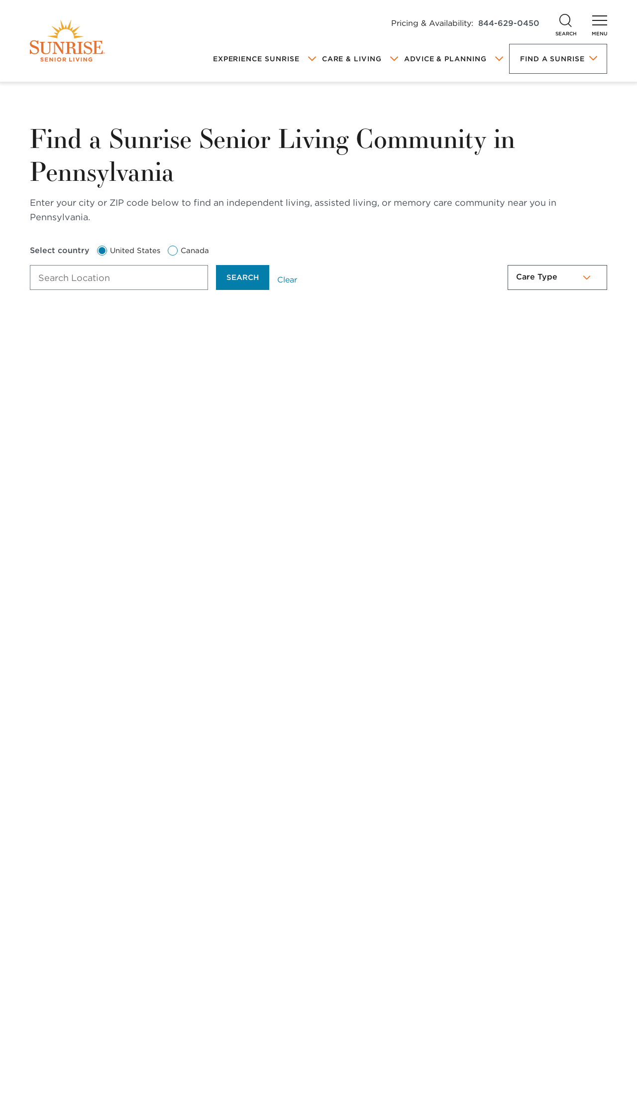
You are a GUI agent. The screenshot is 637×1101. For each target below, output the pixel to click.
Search (242, 277)
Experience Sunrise (256, 59)
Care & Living (352, 59)
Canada (188, 251)
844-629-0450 (508, 23)
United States (128, 251)
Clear (287, 279)
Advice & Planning (445, 59)
